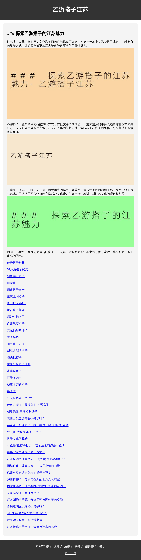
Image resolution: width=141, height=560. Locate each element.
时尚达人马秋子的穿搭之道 (24, 520)
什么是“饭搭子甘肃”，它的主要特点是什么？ (36, 445)
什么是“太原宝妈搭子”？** (24, 432)
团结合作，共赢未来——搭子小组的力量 (33, 465)
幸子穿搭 (13, 337)
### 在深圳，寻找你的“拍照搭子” (28, 404)
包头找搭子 (14, 357)
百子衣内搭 (14, 377)
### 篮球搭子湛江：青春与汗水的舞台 (32, 526)
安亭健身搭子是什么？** (23, 492)
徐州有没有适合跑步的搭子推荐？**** (31, 472)
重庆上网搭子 (16, 296)
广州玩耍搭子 (16, 323)
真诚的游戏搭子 (17, 330)
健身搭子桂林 (16, 262)
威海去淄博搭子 (17, 350)
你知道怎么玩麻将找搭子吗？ (26, 506)
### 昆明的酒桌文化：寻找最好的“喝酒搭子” (36, 459)
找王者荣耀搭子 (17, 384)
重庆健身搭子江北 (18, 364)
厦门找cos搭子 (16, 303)
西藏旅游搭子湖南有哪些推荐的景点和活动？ (36, 486)
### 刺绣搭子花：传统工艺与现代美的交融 (35, 499)
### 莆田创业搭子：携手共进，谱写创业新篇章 (37, 425)
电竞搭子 (13, 282)
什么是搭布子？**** (19, 398)
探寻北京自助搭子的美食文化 (26, 452)
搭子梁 (11, 391)
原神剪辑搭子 (16, 316)
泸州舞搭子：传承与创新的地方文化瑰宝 (33, 479)
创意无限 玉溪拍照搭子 (22, 411)
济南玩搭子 (14, 371)
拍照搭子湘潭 (16, 343)
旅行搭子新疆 (16, 310)
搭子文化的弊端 (17, 438)
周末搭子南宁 (16, 289)
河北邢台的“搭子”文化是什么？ (27, 513)
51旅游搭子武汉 (17, 269)
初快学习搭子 (16, 276)
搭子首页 (70, 553)
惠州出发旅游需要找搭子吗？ (26, 418)
